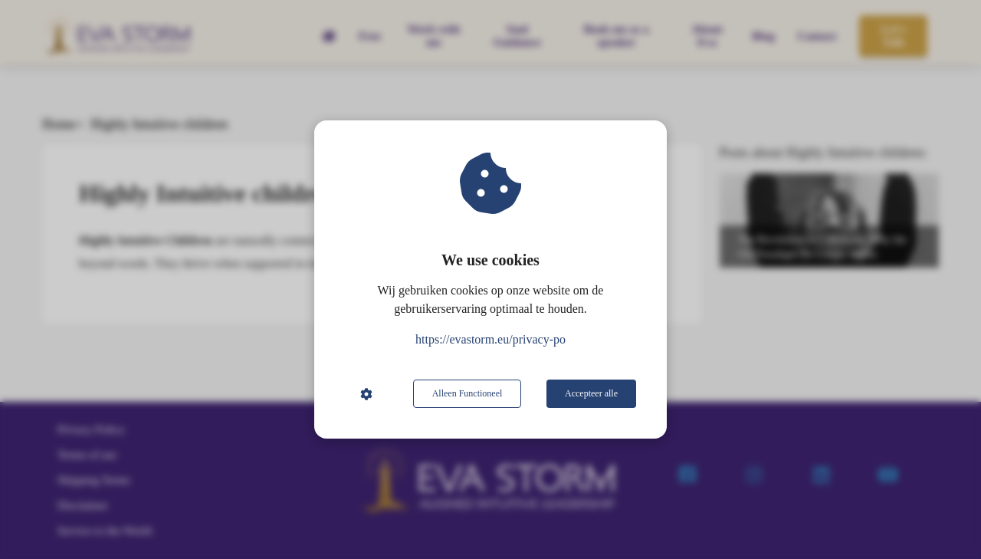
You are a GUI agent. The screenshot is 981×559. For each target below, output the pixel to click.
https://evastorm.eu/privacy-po (490, 339)
